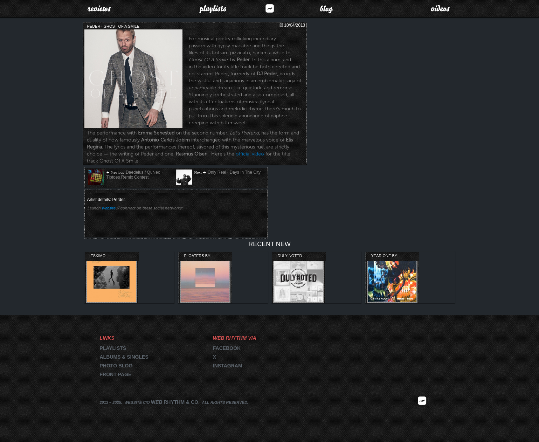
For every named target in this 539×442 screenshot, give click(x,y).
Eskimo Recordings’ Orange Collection (104, 256)
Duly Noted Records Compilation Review (291, 256)
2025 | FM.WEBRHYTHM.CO (422, 411)
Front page (116, 374)
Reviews (99, 8)
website (108, 208)
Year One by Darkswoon (384, 256)
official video (250, 154)
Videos (440, 8)
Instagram (227, 365)
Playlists (212, 8)
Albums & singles (124, 357)
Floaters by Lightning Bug (199, 256)
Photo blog (116, 365)
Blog (326, 8)
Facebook (227, 348)
